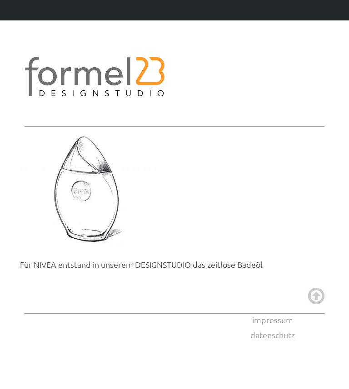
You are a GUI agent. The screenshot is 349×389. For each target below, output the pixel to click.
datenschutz (272, 335)
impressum (272, 320)
